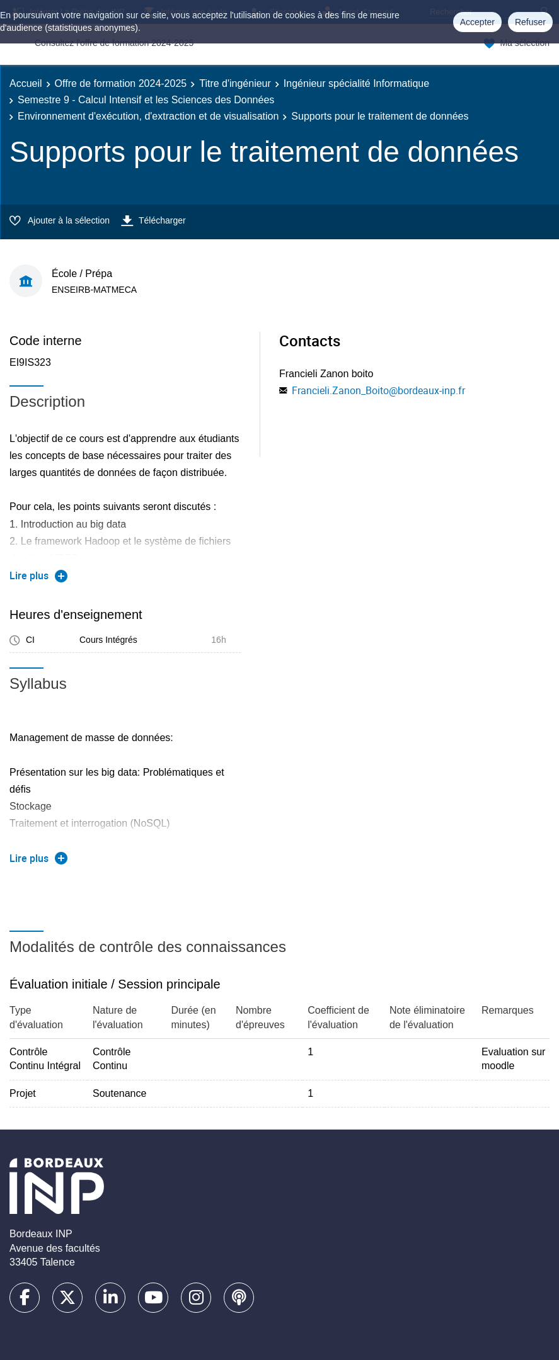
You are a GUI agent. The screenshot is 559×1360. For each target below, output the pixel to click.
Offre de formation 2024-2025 (121, 83)
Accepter (477, 22)
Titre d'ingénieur (235, 83)
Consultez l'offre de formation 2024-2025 (114, 43)
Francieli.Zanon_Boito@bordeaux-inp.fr (378, 390)
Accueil (25, 83)
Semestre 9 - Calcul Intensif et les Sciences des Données (146, 99)
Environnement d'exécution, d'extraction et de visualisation (148, 116)
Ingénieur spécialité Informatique (356, 83)
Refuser (530, 22)
